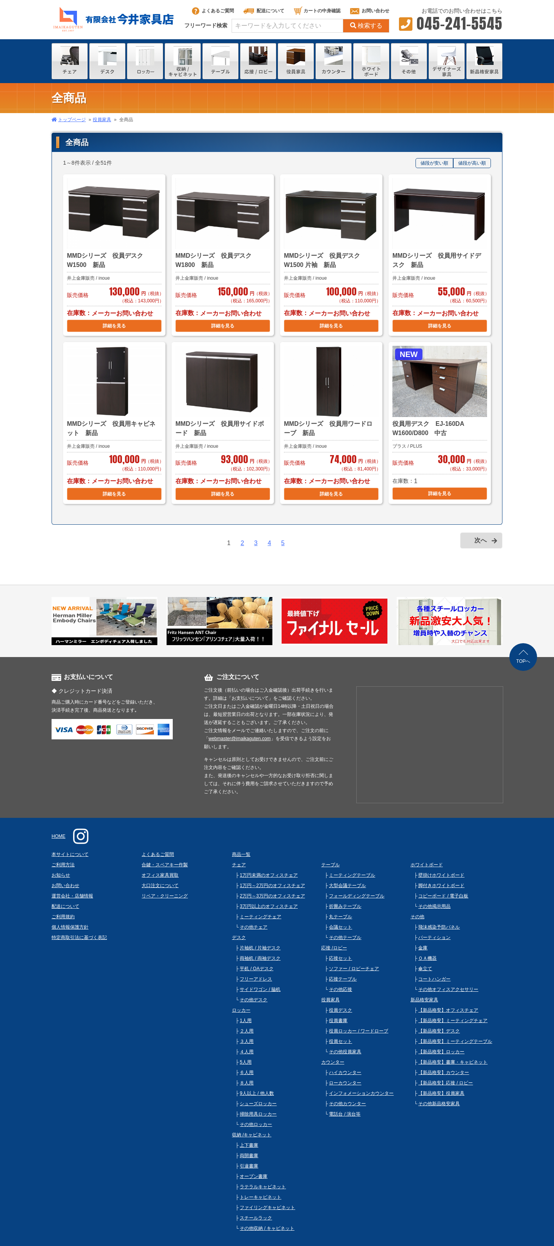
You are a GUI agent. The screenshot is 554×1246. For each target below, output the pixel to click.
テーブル (330, 864)
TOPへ (523, 661)
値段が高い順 (472, 163)
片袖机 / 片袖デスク (260, 948)
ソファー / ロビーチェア (354, 968)
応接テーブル (343, 979)
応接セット (340, 958)
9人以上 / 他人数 (257, 1093)
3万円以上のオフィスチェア (269, 906)
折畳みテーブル (345, 906)
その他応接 (340, 989)
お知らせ (61, 875)
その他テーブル (345, 937)
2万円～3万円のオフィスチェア (272, 896)
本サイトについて (70, 854)
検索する (366, 25)
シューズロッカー (258, 1103)
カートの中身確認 (317, 10)
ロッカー (241, 1010)
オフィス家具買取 (160, 875)
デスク (239, 937)
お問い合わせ (369, 10)
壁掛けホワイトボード (441, 875)
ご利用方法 (63, 864)
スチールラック (256, 1218)
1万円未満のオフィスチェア (269, 875)
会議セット (340, 927)
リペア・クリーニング (165, 896)
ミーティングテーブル (352, 875)
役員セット (340, 1041)
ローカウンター (345, 1083)
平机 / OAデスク (256, 968)
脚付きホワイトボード (441, 885)
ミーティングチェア (260, 916)
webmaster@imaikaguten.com (240, 738)
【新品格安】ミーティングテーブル (455, 1041)
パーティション (434, 937)
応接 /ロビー (334, 948)
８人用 (247, 1083)
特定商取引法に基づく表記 (79, 937)
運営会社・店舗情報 (72, 896)
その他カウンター (347, 1103)
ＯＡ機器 (427, 958)
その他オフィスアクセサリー (448, 989)
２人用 (247, 1031)
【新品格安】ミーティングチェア (452, 1020)
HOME (58, 836)
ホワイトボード (426, 864)
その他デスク (253, 999)
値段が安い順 (434, 163)
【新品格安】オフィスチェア (448, 1010)
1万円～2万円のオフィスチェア (272, 885)
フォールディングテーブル (356, 896)
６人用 (247, 1072)
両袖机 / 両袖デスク (260, 958)
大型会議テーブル (347, 885)
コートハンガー (434, 979)
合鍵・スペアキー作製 (165, 864)
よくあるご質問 (213, 10)
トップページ (72, 119)
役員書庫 (338, 1020)
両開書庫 (249, 1155)
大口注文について (160, 885)
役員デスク (340, 1010)
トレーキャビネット (260, 1197)
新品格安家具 (424, 999)
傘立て (425, 968)
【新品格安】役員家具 (441, 1093)
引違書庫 (249, 1166)
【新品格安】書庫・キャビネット (452, 1062)
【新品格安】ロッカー (441, 1051)
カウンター (332, 1062)
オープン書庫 (253, 1176)
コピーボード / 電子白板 (443, 896)
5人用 (246, 1062)
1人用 (246, 1020)
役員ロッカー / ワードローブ (358, 1031)
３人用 (247, 1041)
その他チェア (253, 927)
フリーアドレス (256, 979)
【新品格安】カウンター (443, 1072)
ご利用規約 (63, 916)
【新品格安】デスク (439, 1031)
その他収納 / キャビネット (267, 1228)
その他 (417, 916)
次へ (480, 540)
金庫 (422, 948)
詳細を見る (114, 326)
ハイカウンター (345, 1072)
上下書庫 (249, 1145)
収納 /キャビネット (252, 1135)
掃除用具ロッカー (258, 1114)
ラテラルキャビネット (263, 1186)
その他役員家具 (345, 1051)
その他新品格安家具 (439, 1103)
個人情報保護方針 (70, 927)
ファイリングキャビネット (267, 1207)
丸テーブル (340, 916)
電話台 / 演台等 (344, 1114)
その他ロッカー (256, 1124)
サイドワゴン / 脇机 (260, 989)
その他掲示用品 (434, 906)
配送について (264, 10)
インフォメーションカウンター (361, 1093)
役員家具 (102, 119)
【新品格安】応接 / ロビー (445, 1083)
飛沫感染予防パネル (439, 927)
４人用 (247, 1051)
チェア (239, 864)
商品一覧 (241, 854)
